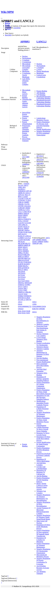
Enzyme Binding (42, 358)
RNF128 (21, 268)
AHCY (26, 185)
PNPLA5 (21, 256)
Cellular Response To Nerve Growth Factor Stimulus (42, 429)
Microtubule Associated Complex (26, 67)
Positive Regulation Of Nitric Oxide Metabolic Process (43, 420)
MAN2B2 (26, 240)
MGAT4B (21, 243)
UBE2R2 (28, 292)
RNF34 (26, 268)
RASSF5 (27, 264)
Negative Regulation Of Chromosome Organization (43, 551)
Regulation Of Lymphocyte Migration (41, 539)
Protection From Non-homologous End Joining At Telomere (42, 329)
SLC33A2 (21, 279)
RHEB (20, 266)
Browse (7, 23)
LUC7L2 (28, 238)
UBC (40, 243)
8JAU (24, 313)
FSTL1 (20, 221)
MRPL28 (27, 245)
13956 (34, 304)
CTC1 (20, 211)
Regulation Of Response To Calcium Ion (41, 472)
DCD (29, 211)
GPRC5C (24, 225)
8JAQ (24, 311)
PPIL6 (27, 256)
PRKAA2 (27, 258)
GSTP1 (20, 226)
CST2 (28, 210)
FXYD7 (26, 221)
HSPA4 (27, 230)
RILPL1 (25, 266)
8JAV (28, 313)
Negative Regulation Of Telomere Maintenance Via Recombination (43, 497)
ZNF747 (28, 299)
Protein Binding (25, 96)
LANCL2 (42, 41)
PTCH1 (20, 262)
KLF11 (24, 234)
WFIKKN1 (27, 296)
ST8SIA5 (21, 285)
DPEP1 (25, 215)
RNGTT (21, 270)
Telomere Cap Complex (41, 492)
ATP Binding (40, 93)
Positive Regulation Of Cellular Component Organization (43, 385)
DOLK (20, 215)
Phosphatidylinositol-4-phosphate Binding (43, 105)
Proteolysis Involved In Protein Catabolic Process (43, 455)
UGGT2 (20, 294)
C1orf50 (25, 196)
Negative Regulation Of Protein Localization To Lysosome (43, 561)
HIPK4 (26, 228)
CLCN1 (27, 204)
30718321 (39, 156)
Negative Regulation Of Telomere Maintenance (43, 414)
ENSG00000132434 (39, 306)
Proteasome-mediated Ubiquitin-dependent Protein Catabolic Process (26, 131)
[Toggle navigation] (1, 18)
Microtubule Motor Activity (26, 92)
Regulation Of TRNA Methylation (42, 460)
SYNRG (27, 285)
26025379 (39, 160)
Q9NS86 (42, 309)
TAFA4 (20, 288)
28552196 (25, 177)
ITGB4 (20, 232)
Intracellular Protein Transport (26, 114)
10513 (20, 302)
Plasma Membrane (42, 71)
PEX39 (20, 255)
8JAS (20, 313)
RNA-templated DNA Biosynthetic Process (42, 365)
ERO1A (20, 219)
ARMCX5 (21, 193)
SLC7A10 (21, 281)
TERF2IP (35, 243)
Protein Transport (25, 119)
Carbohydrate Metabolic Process (42, 119)
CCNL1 (28, 200)
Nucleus (25, 56)
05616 (20, 304)
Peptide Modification (43, 129)
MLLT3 (27, 243)
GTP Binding (40, 95)
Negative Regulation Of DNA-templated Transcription (43, 133)
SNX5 (27, 281)
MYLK (25, 249)
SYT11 (20, 286)
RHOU (44, 240)
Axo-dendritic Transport (41, 572)
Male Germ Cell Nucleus (41, 522)
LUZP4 (20, 240)
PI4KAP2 (26, 255)
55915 (34, 302)
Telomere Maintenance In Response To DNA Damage (42, 353)
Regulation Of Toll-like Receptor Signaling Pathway (43, 397)
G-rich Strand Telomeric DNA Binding (41, 339)
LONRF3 (21, 238)
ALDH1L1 (21, 189)
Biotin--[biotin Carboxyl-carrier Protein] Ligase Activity (42, 486)
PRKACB (21, 260)
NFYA (20, 251)
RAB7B (20, 264)
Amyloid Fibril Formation (41, 370)
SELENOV (22, 273)
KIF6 (20, 234)
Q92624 (20, 309)
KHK (30, 232)
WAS (25, 294)
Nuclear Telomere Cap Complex (42, 334)
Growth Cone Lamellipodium (41, 467)
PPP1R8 (21, 258)
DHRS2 (20, 213)
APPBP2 (25, 41)
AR (30, 191)
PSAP (27, 260)
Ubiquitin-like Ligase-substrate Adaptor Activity (27, 103)
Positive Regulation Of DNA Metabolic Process (43, 450)
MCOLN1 (21, 241)
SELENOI (21, 271)
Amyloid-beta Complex (41, 464)
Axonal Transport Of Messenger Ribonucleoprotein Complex (43, 510)
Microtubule (26, 64)
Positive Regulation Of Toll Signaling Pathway (43, 480)
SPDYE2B (28, 283)
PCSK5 (26, 253)
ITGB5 (25, 232)
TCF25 (20, 290)
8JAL (20, 311)
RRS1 (26, 270)
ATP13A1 (21, 195)
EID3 (24, 217)
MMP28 (21, 245)
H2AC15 (26, 226)
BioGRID (8, 35)
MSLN (25, 247)
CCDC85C (21, 200)
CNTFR (20, 206)
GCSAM (28, 223)
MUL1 (20, 249)
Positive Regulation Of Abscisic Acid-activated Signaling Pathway (43, 124)
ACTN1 (20, 185)
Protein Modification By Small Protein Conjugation (43, 444)
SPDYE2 (21, 283)
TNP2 (25, 290)
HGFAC (21, 228)
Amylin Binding (41, 476)
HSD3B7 (21, 230)
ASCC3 (27, 193)
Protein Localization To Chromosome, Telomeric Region (43, 345)
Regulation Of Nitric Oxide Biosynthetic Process (43, 438)
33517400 (25, 157)
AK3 (24, 187)
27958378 (39, 173)
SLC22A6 (21, 275)
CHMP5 (26, 202)
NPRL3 (20, 253)
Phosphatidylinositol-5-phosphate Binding (43, 97)
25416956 (16, 28)
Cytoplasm (25, 60)
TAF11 (25, 286)
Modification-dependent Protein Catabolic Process (42, 403)
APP (27, 191)
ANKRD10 (22, 191)
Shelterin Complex (42, 324)
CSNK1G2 (21, 210)
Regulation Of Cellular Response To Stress (42, 408)
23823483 (39, 163)
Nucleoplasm (26, 58)
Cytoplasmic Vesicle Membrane (26, 75)
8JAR (28, 311)
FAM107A (27, 219)
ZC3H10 (27, 298)
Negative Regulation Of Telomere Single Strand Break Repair (43, 517)
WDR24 (21, 296)
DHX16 (26, 213)
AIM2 (20, 187)
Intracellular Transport (26, 140)
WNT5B (21, 298)
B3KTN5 (35, 309)
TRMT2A (21, 292)
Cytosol (39, 69)
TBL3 (25, 288)
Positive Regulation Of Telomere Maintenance (43, 545)
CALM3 (21, 198)
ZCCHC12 (21, 299)
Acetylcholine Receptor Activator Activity (42, 568)
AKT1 (48, 238)
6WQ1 (34, 312)
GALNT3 (21, 223)
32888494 (25, 164)
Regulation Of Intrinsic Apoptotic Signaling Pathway (42, 378)
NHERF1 (26, 251)
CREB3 (27, 208)
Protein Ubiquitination (27, 123)
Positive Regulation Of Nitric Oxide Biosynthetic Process (43, 392)
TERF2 (46, 241)
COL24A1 (27, 206)
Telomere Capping (42, 349)
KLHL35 (21, 236)
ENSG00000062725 (25, 306)
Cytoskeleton (26, 62)
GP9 (19, 225)
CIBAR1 (21, 204)
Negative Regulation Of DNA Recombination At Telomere (43, 319)
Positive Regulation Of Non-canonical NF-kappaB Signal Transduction (43, 533)
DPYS (20, 217)
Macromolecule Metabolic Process (42, 555)
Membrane (25, 71)
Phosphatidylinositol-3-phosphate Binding (43, 101)
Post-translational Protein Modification (43, 361)
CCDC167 (27, 198)
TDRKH (40, 241)
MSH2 (20, 247)
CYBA (24, 211)
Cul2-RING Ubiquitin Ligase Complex (26, 81)
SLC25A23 (22, 277)
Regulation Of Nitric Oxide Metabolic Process (43, 526)
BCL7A (27, 195)
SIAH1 (34, 241)
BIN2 (20, 196)
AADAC (26, 183)
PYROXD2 (27, 262)
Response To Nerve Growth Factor (42, 434)
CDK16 (20, 202)
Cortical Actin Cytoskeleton (41, 76)
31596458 (39, 176)
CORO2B (21, 208)
